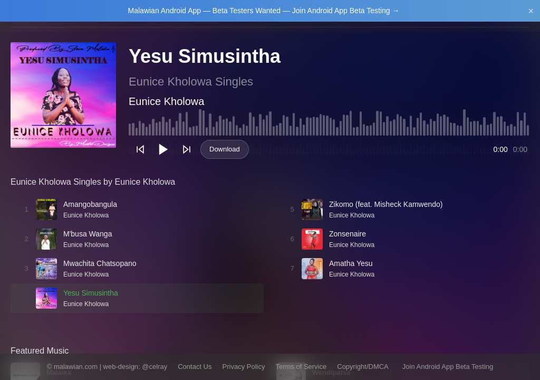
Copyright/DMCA (363, 366)
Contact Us (194, 366)
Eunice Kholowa (166, 101)
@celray (154, 366)
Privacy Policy (244, 366)
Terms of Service (300, 366)
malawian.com (76, 366)
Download (224, 149)
